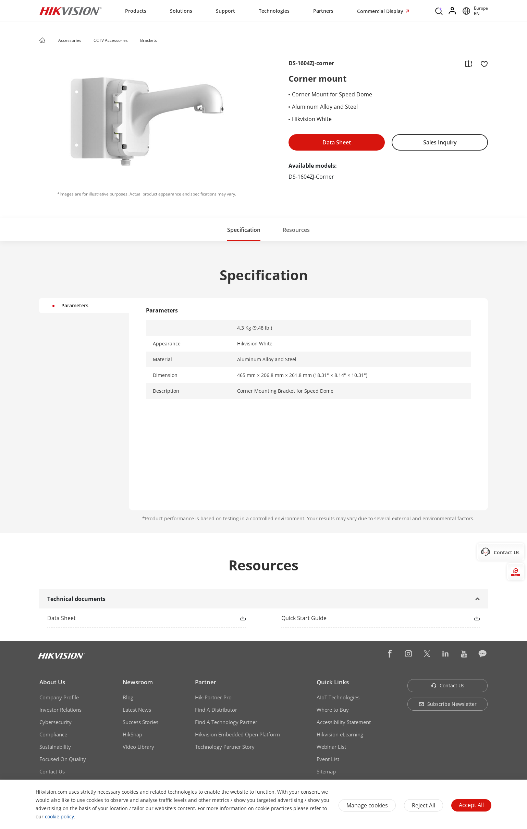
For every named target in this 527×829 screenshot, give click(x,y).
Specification (243, 230)
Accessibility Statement (344, 722)
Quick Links (333, 682)
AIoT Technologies (338, 697)
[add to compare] (468, 63)
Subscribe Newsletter (448, 704)
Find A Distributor (216, 709)
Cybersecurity (55, 722)
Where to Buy (333, 709)
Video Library (138, 746)
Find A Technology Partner (226, 722)
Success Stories (140, 722)
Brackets (148, 40)
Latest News (137, 709)
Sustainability (55, 746)
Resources (296, 230)
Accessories (69, 40)
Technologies (274, 11)
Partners (323, 11)
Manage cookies (367, 805)
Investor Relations (60, 709)
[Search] (439, 10)
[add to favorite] (482, 63)
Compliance (53, 734)
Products (135, 11)
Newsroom (138, 682)
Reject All (423, 805)
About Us (52, 682)
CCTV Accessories (111, 40)
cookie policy (59, 816)
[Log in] (452, 11)
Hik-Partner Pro (213, 697)
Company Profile (59, 697)
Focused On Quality (62, 759)
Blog (128, 697)
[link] (135, 618)
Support (225, 11)
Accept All (471, 805)
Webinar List (331, 746)
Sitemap (326, 771)
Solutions (181, 11)
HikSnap (132, 734)
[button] (87, 41)
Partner (205, 682)
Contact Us (52, 771)
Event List (328, 759)
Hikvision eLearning (340, 734)
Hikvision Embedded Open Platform (237, 734)
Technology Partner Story (225, 746)
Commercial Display (381, 11)
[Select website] (474, 11)
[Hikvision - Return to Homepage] (70, 11)
